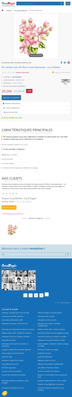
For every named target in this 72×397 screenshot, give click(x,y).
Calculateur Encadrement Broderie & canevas (18, 329)
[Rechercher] (61, 3)
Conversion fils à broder (46, 316)
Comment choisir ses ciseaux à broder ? (16, 337)
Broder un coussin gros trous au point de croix (52, 376)
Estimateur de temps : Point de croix (15, 324)
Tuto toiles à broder (9, 340)
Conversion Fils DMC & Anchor (12, 316)
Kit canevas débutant (20, 10)
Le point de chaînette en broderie (14, 375)
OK (68, 254)
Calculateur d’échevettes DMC (12, 320)
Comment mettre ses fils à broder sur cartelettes (15, 345)
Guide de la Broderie (45, 357)
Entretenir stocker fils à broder (13, 360)
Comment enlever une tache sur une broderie (51, 389)
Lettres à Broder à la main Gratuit (50, 313)
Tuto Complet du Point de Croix (13, 353)
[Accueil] (3, 10)
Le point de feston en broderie (48, 371)
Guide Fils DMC (7, 357)
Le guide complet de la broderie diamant (16, 350)
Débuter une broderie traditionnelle (50, 364)
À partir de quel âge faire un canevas (51, 384)
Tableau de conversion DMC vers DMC (51, 340)
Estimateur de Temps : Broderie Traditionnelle (49, 325)
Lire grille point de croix (10, 364)
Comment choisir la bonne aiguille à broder (53, 333)
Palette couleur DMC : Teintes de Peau (51, 329)
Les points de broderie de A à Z (13, 388)
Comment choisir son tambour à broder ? (52, 337)
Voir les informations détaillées (14, 86)
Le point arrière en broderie (12, 371)
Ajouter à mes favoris (62, 72)
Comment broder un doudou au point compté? (15, 382)
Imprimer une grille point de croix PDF (15, 313)
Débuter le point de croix (47, 360)
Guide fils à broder (44, 353)
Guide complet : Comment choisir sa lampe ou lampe (53, 345)
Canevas (9, 10)
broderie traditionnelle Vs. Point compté (52, 381)
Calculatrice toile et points (47, 320)
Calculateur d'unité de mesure (48, 368)
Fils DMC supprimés (9, 368)
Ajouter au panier (11, 97)
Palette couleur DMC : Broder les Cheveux (16, 333)
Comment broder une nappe (48, 350)
